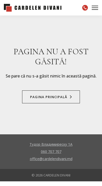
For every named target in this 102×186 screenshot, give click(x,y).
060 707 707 (51, 151)
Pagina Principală (51, 97)
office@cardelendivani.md (51, 158)
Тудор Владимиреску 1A (51, 144)
